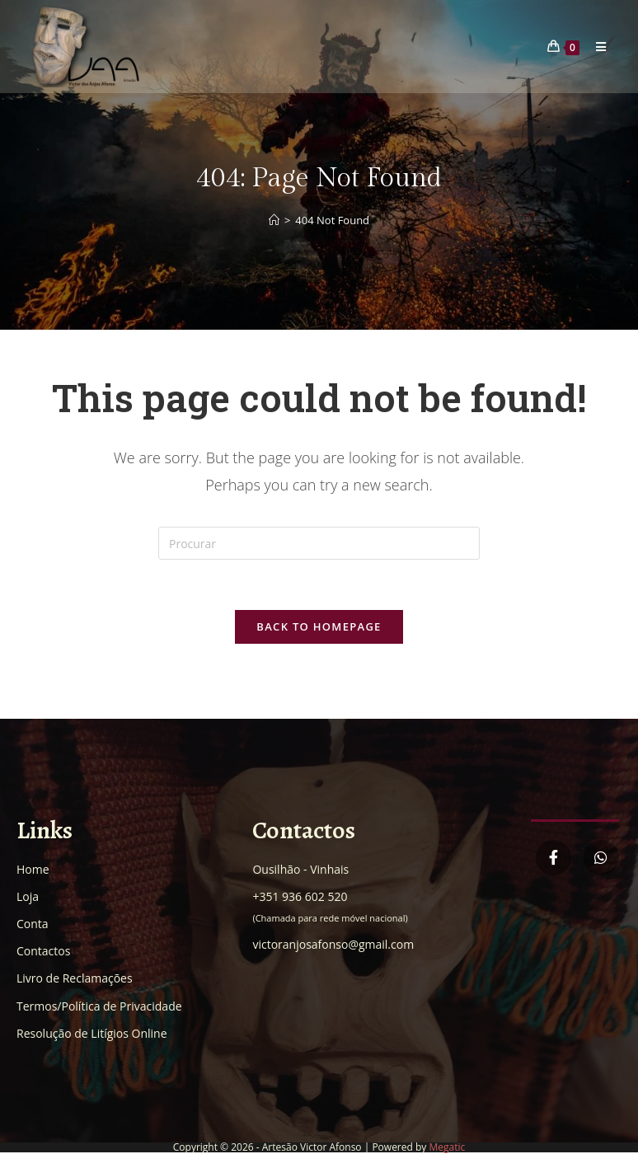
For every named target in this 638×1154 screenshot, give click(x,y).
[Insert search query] (319, 543)
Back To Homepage (318, 626)
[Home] (274, 220)
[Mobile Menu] (595, 46)
